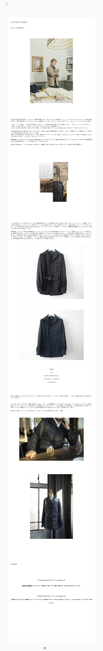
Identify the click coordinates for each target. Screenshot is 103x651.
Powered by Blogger (52, 648)
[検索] (11, 3)
